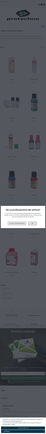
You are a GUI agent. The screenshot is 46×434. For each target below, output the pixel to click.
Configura (23, 431)
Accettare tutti (23, 428)
